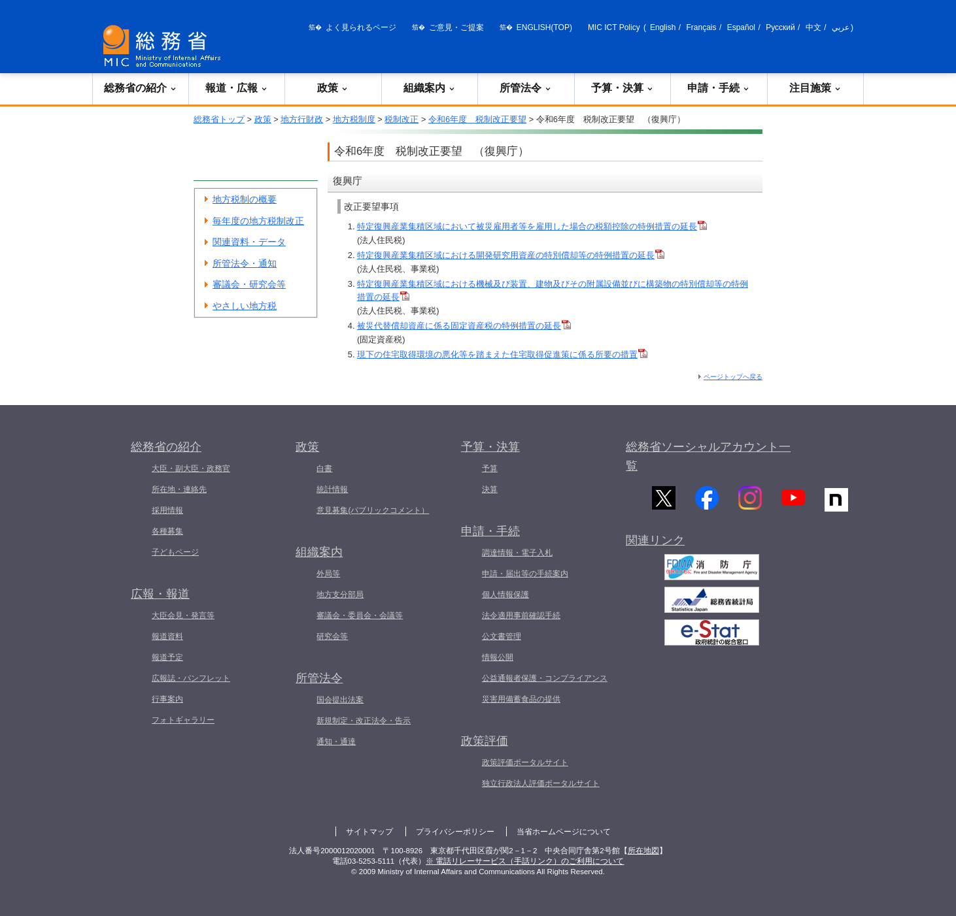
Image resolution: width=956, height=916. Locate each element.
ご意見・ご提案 (456, 27)
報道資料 (167, 636)
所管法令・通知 (245, 263)
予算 (490, 468)
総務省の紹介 (140, 87)
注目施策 (815, 87)
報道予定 (167, 657)
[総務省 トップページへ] (164, 46)
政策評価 (484, 740)
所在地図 (643, 851)
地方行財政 (302, 119)
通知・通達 (336, 741)
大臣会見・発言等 (183, 615)
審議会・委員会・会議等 (359, 615)
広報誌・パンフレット (191, 678)
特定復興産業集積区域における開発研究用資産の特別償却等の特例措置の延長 (510, 255)
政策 (333, 87)
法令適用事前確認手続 (521, 615)
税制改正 (401, 119)
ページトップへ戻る (733, 376)
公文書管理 (501, 636)
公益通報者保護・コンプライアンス (544, 678)
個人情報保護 (505, 594)
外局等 (328, 573)
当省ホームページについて (564, 832)
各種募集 (167, 531)
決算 (490, 489)
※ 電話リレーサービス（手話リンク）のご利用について (525, 861)
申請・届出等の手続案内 (525, 573)
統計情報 (332, 489)
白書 (324, 468)
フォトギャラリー (183, 720)
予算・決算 (622, 87)
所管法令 (526, 87)
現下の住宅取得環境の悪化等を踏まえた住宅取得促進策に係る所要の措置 (502, 354)
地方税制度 (354, 119)
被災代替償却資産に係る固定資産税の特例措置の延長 (464, 326)
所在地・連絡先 (179, 489)
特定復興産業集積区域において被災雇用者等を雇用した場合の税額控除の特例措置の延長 (532, 226)
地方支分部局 (340, 594)
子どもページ (175, 552)
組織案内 (429, 87)
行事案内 (167, 699)
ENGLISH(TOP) (544, 27)
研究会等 (332, 636)
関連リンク (655, 548)
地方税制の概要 (245, 199)
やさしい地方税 (245, 306)
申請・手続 (718, 87)
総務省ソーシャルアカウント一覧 (708, 456)
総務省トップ (219, 119)
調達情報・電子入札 (517, 552)
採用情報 (167, 510)
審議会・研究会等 (249, 284)
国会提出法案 (340, 699)
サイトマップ (369, 832)
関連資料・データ (249, 242)
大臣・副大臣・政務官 (191, 468)
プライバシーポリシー (455, 832)
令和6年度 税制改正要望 (477, 119)
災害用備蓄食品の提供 (521, 699)
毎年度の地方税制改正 (258, 221)
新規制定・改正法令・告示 (363, 720)
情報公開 (497, 657)
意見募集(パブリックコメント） (372, 510)
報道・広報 (236, 87)
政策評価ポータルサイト (525, 762)
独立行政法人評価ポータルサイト (541, 783)
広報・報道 (160, 593)
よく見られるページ (361, 27)
